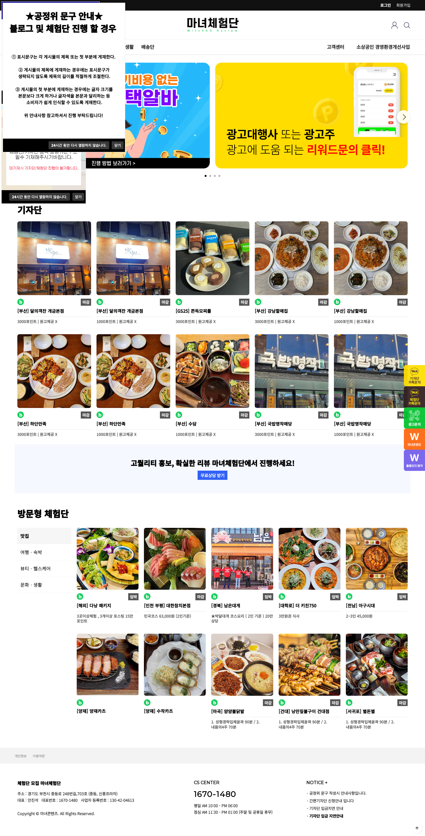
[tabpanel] (311, 115)
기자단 (29, 209)
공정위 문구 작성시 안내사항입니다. (337, 793)
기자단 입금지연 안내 (326, 808)
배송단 (147, 46)
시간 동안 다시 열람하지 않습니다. (39, 196)
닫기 (78, 196)
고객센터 (335, 46)
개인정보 (21, 756)
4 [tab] (219, 176)
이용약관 (39, 756)
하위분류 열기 (347, 46)
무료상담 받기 (212, 475)
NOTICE (316, 782)
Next (403, 117)
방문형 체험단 (43, 513)
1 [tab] (206, 176)
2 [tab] (210, 176)
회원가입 (403, 5)
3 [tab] (215, 176)
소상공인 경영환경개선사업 (383, 46)
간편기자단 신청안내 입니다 (331, 800)
